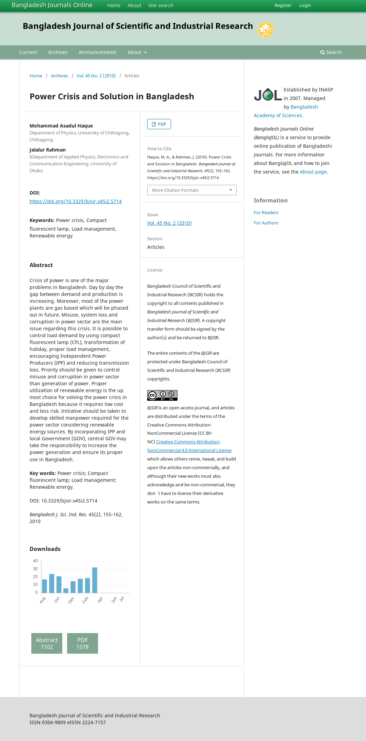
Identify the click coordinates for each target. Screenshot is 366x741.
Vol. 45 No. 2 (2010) (96, 76)
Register (282, 5)
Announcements (98, 52)
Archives (58, 52)
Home (114, 5)
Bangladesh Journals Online (52, 5)
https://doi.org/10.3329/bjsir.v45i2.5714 (76, 201)
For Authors (266, 223)
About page (313, 171)
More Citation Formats (175, 190)
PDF (161, 124)
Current (28, 52)
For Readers (266, 212)
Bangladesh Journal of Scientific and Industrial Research (138, 25)
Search (331, 52)
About (134, 5)
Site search (161, 5)
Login (305, 5)
